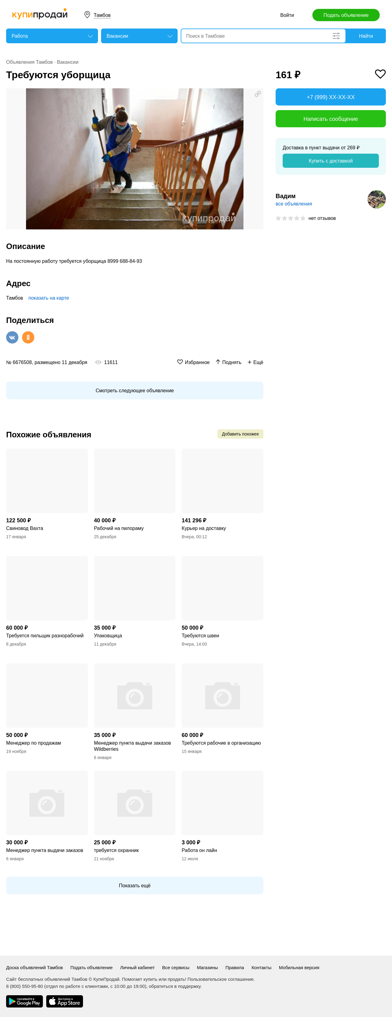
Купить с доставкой (330, 160)
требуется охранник (116, 850)
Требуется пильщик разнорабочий (45, 635)
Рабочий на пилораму (119, 528)
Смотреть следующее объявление (135, 390)
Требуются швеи (200, 635)
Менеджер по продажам (33, 743)
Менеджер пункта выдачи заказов (44, 850)
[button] (258, 94)
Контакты (261, 967)
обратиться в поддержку (174, 986)
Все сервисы (176, 967)
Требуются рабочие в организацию (221, 743)
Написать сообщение (330, 119)
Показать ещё (134, 885)
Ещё (258, 362)
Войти (287, 15)
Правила (234, 967)
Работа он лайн (199, 850)
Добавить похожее (240, 434)
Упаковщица (108, 635)
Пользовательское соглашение (220, 979)
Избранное (197, 362)
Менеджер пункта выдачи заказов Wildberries (132, 746)
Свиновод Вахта (24, 528)
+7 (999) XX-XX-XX (331, 97)
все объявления (294, 203)
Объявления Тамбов (29, 62)
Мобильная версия (299, 967)
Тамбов (102, 15)
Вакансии (68, 62)
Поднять (232, 362)
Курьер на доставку (204, 528)
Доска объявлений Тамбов (34, 967)
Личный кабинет (137, 967)
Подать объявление (345, 15)
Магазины (207, 967)
